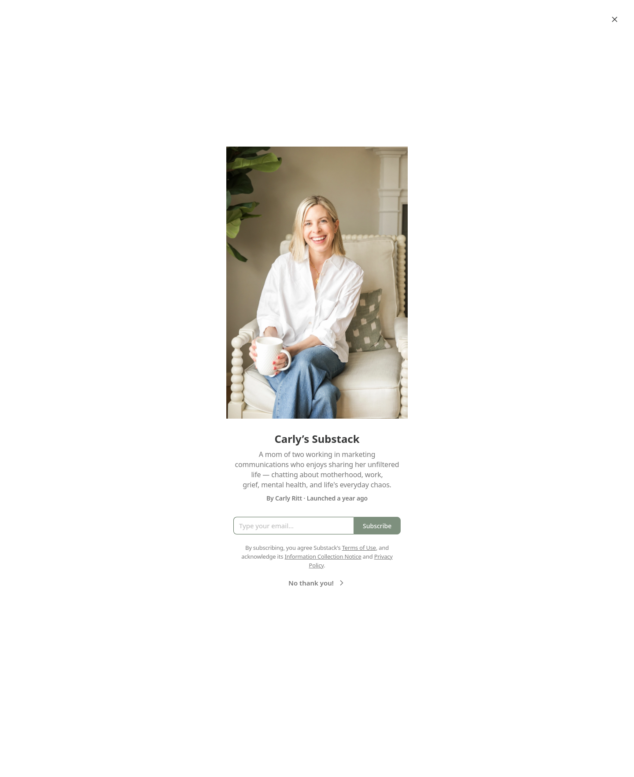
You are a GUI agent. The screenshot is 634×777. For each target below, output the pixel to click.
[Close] (614, 19)
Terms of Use (359, 548)
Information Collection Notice (322, 556)
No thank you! (317, 582)
